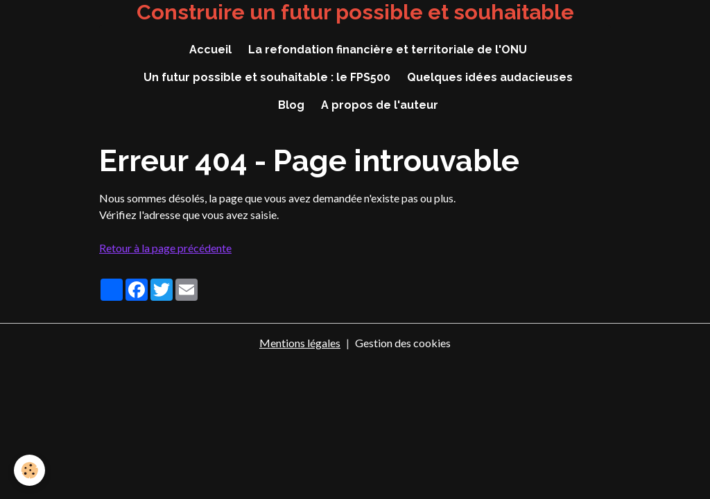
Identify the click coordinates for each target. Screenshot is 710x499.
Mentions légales (299, 342)
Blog (291, 105)
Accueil (210, 49)
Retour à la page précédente (165, 247)
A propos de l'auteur (379, 105)
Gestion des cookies (403, 342)
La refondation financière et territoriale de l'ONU (387, 49)
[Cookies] (29, 470)
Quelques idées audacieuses (490, 77)
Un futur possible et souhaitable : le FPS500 (267, 77)
